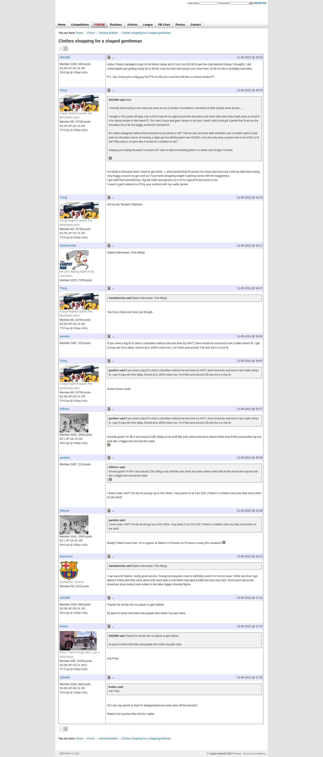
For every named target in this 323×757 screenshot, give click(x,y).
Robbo (64, 626)
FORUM (99, 24)
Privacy (236, 753)
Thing (63, 90)
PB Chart (164, 24)
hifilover (64, 408)
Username (193, 3)
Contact (195, 24)
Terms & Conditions (254, 753)
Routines (116, 24)
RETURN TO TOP (69, 753)
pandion (65, 336)
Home (62, 24)
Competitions (80, 24)
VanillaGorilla (68, 245)
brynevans (66, 556)
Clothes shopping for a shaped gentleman (146, 32)
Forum (91, 32)
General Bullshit (108, 32)
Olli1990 (65, 57)
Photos (180, 24)
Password (224, 3)
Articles (132, 24)
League (148, 24)
